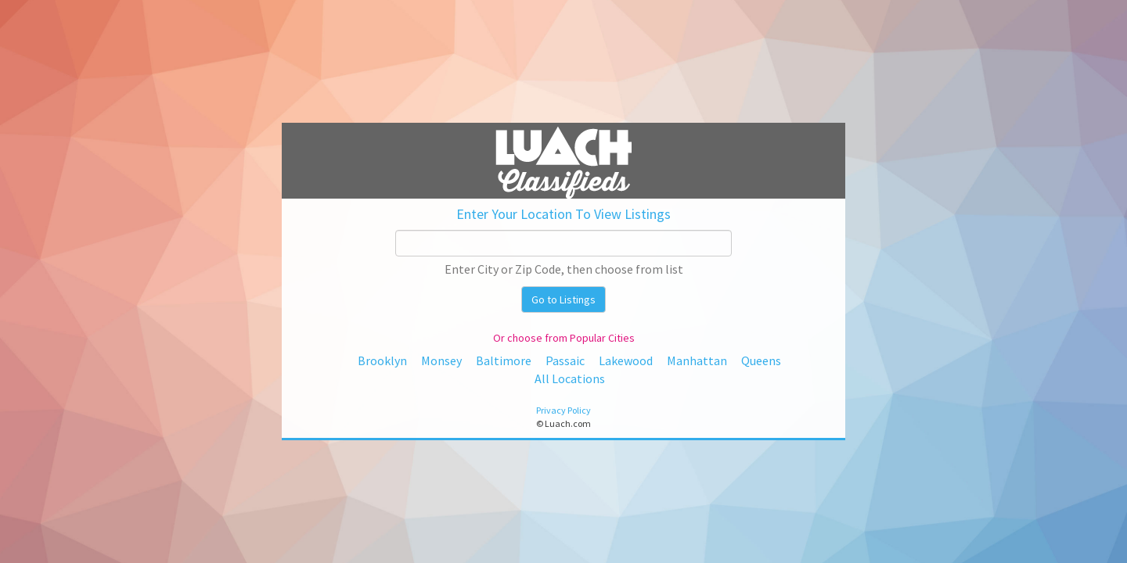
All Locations (570, 378)
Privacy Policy (563, 410)
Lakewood (626, 360)
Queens (761, 360)
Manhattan (697, 360)
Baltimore (503, 360)
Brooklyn (382, 360)
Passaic (565, 360)
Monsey (441, 360)
